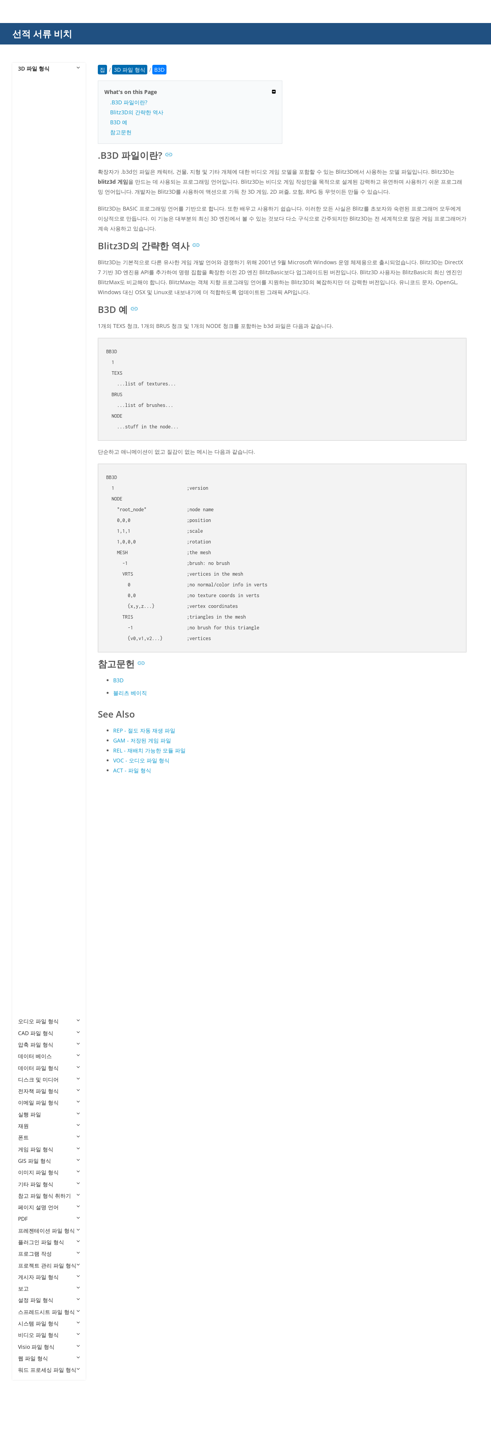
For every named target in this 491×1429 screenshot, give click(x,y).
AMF (31, 347)
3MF (31, 242)
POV (31, 882)
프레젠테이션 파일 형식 (49, 1230)
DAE (31, 452)
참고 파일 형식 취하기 (49, 1195)
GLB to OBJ (39, 707)
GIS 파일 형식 (49, 1160)
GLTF (32, 754)
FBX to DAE (39, 533)
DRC (31, 475)
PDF (49, 1218)
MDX (32, 823)
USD (31, 963)
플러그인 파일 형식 (49, 1242)
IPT (29, 765)
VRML (33, 986)
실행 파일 (49, 1114)
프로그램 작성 (49, 1253)
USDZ (33, 974)
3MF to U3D (40, 324)
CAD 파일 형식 (49, 1033)
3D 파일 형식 (49, 68)
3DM (32, 103)
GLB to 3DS (40, 649)
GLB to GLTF (41, 684)
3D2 (31, 91)
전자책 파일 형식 (49, 1091)
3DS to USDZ (42, 231)
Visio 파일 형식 (49, 1346)
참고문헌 (121, 132)
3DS (31, 115)
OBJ (30, 858)
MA (30, 788)
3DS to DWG (41, 138)
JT (28, 777)
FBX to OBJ (39, 579)
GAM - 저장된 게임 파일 (142, 740)
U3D (31, 951)
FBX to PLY (39, 591)
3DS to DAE (40, 126)
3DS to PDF (39, 196)
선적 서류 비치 (42, 33)
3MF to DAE (40, 266)
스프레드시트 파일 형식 (49, 1311)
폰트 (49, 1137)
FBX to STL (39, 603)
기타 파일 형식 (49, 1184)
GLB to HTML (42, 696)
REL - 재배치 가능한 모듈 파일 (149, 750)
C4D (31, 405)
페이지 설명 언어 (49, 1207)
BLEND (34, 393)
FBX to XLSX (40, 626)
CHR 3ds (36, 428)
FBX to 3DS (39, 521)
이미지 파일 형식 (49, 1172)
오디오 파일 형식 (49, 1021)
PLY (30, 870)
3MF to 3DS (40, 254)
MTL (31, 847)
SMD (32, 916)
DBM (32, 463)
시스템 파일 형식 (49, 1323)
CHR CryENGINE (46, 440)
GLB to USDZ (42, 742)
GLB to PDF (39, 719)
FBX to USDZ (41, 614)
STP (30, 939)
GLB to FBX (39, 672)
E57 (30, 487)
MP (30, 835)
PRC (31, 893)
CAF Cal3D (39, 417)
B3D (31, 370)
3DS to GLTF (41, 173)
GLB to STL (39, 730)
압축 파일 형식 (49, 1044)
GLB (31, 638)
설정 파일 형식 (49, 1300)
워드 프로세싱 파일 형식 (49, 1369)
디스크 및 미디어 (49, 1079)
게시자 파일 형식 (49, 1277)
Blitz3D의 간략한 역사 (136, 112)
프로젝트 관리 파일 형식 (49, 1265)
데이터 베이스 (49, 1056)
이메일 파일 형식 (49, 1102)
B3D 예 (118, 122)
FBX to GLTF (40, 568)
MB (30, 812)
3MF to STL (39, 312)
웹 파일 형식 (49, 1358)
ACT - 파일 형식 (132, 770)
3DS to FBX (39, 149)
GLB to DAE (40, 661)
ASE (30, 358)
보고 (49, 1288)
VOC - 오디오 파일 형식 (141, 760)
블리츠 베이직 (130, 692)
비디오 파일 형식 (49, 1334)
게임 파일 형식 (49, 1149)
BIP (30, 382)
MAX (31, 800)
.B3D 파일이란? (128, 102)
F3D (30, 498)
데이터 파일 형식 (49, 1068)
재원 (49, 1125)
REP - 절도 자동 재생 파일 (144, 730)
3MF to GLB (40, 277)
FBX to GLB (39, 556)
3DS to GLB (40, 161)
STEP (32, 928)
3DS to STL (39, 219)
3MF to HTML (42, 289)
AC (29, 335)
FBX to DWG (41, 544)
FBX (30, 510)
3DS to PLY (39, 208)
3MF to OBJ (40, 301)
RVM (31, 905)
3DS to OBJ (39, 184)
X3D (31, 1009)
